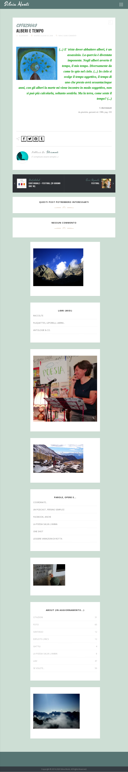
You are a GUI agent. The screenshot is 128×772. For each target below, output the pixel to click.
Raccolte (38, 315)
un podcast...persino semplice (48, 509)
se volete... (65, 668)
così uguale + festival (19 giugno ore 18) (45, 185)
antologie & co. (41, 330)
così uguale (92, 180)
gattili (65, 646)
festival (95, 183)
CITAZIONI (27, 26)
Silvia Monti (16, 4)
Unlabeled (34, 180)
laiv (65, 661)
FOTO (65, 624)
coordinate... (40, 502)
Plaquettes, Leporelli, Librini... (49, 323)
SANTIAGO (65, 632)
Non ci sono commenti (67, 36)
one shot (38, 531)
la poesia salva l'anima (45, 524)
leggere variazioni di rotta (47, 538)
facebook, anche (42, 517)
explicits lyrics (65, 639)
